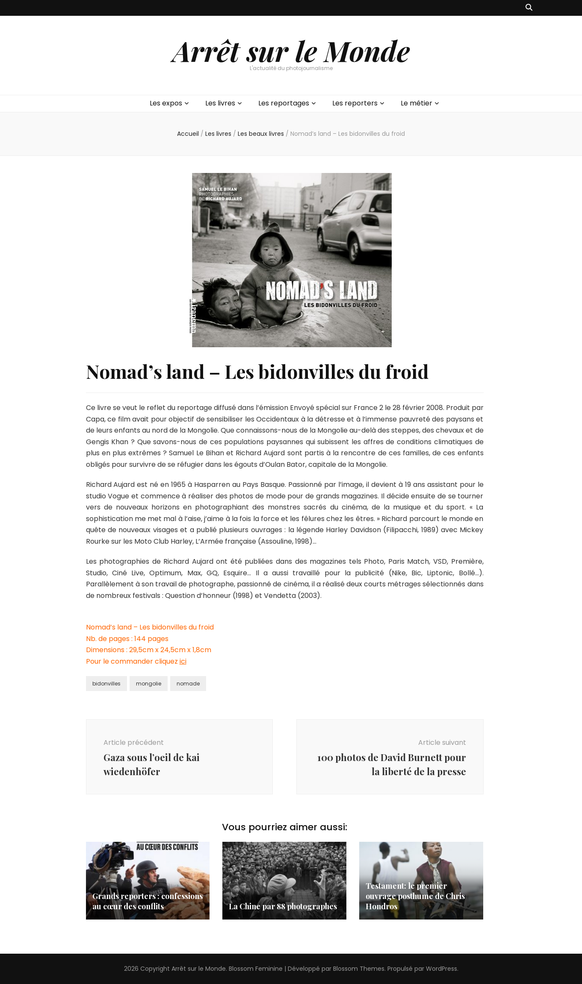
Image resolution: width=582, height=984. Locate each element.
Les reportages (283, 103)
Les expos (166, 103)
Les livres (220, 103)
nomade (188, 683)
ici (183, 661)
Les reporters (355, 103)
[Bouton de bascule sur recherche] (529, 8)
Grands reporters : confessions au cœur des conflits (147, 901)
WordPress (441, 968)
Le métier (416, 103)
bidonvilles (106, 683)
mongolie (148, 683)
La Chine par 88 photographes (283, 906)
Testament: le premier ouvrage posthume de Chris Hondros (415, 896)
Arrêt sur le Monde (291, 50)
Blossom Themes (358, 968)
